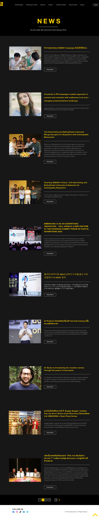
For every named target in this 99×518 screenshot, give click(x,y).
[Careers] (82, 4)
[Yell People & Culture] (31, 4)
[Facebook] (13, 512)
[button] (43, 500)
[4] (49, 500)
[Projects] (50, 4)
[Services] (42, 4)
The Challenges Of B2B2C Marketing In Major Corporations (67, 55)
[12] (56, 500)
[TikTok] (20, 512)
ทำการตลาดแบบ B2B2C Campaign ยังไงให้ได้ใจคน (65, 48)
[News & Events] (73, 4)
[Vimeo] (27, 512)
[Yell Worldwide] (19, 4)
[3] (46, 500)
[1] (39, 500)
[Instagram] (17, 512)
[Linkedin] (24, 512)
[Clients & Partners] (61, 4)
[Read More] (50, 69)
